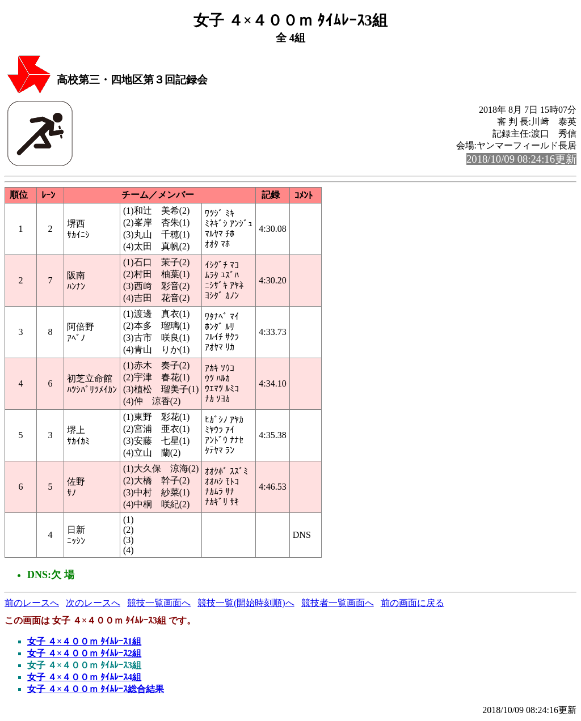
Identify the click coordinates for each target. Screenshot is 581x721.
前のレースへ (32, 603)
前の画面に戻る (412, 603)
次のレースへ (93, 603)
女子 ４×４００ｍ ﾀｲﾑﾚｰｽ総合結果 (95, 689)
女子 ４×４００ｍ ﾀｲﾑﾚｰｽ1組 (84, 641)
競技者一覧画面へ (337, 603)
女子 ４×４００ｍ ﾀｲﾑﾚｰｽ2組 (84, 653)
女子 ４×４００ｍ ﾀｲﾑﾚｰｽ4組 (84, 677)
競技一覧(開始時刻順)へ (245, 603)
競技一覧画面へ (159, 603)
